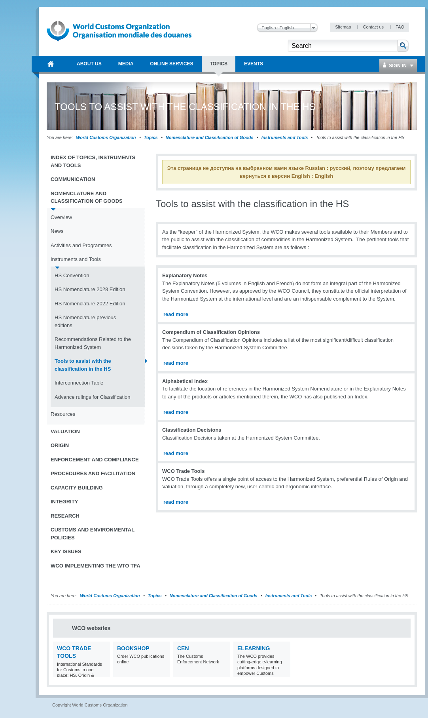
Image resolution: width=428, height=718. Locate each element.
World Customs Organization (106, 137)
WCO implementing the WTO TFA (95, 566)
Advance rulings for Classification (92, 397)
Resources (63, 414)
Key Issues (66, 551)
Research (65, 516)
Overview (61, 217)
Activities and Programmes (81, 245)
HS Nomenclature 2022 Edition (90, 304)
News (57, 231)
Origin (60, 445)
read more (175, 314)
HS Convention (72, 275)
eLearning (253, 648)
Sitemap (343, 27)
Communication (73, 179)
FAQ (400, 27)
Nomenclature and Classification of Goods (210, 137)
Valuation (65, 431)
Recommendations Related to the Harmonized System (93, 343)
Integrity (64, 502)
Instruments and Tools (284, 137)
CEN (183, 648)
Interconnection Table (79, 383)
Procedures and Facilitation (93, 473)
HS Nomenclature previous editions (85, 321)
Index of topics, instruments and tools (93, 161)
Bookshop (133, 648)
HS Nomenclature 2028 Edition (90, 289)
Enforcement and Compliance (95, 460)
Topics (151, 137)
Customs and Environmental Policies (92, 534)
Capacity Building (77, 488)
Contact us (374, 27)
